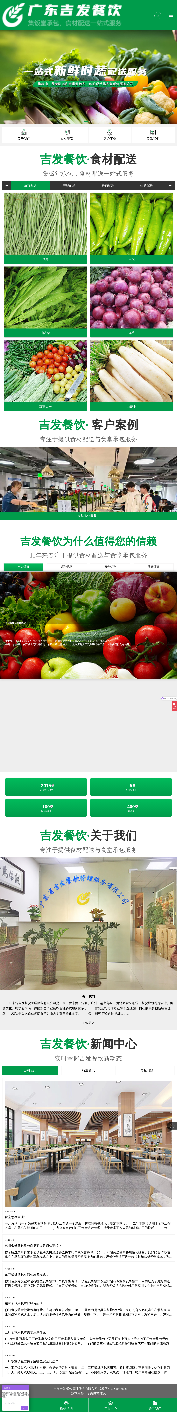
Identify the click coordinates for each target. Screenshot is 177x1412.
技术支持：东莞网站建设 (88, 1393)
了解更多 (88, 1023)
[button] (6, 185)
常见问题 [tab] (147, 1070)
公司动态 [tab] (30, 1070)
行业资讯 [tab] (88, 1070)
